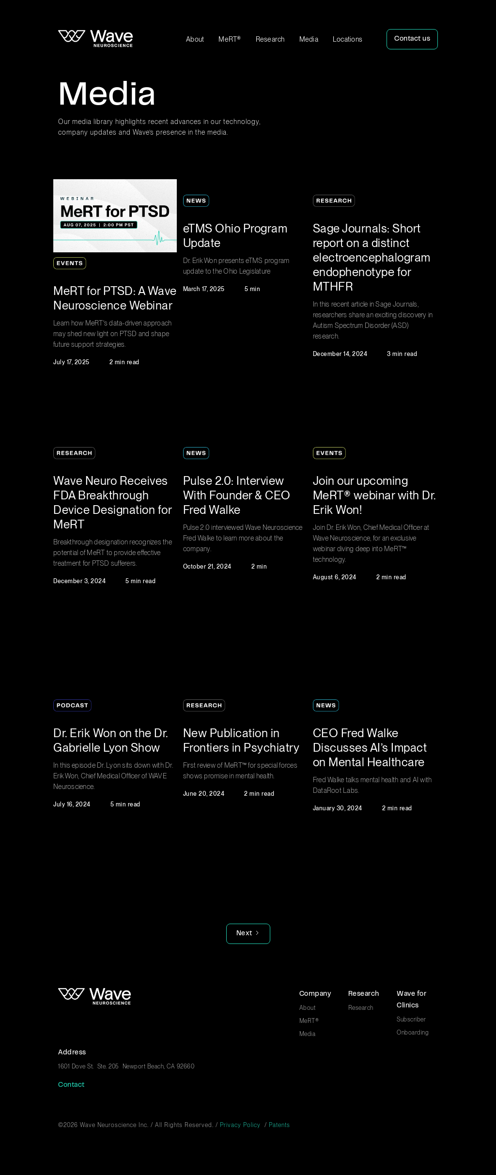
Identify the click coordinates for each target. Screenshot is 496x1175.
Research (270, 39)
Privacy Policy (240, 1125)
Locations (347, 39)
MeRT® (229, 39)
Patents (279, 1125)
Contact (71, 1085)
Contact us (412, 39)
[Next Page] (248, 934)
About (195, 39)
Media (308, 39)
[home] (95, 39)
